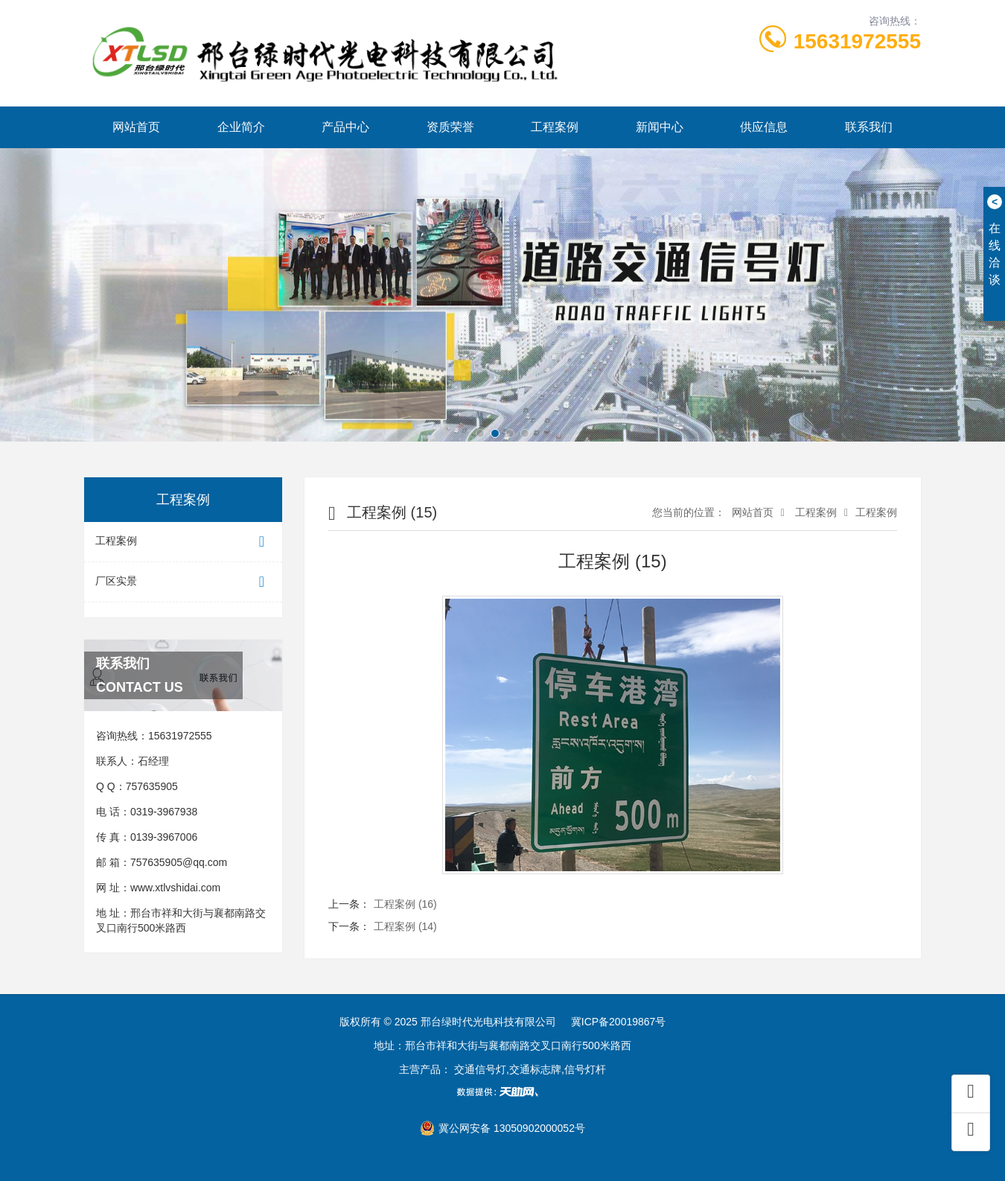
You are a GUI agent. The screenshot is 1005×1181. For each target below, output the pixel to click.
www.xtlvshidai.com (175, 888)
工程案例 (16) (405, 904)
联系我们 (869, 127)
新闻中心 (659, 127)
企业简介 (241, 127)
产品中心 (345, 127)
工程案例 (554, 127)
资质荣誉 (450, 127)
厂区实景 (183, 581)
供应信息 (764, 127)
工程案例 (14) (405, 926)
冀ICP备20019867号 (618, 1022)
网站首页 (136, 127)
